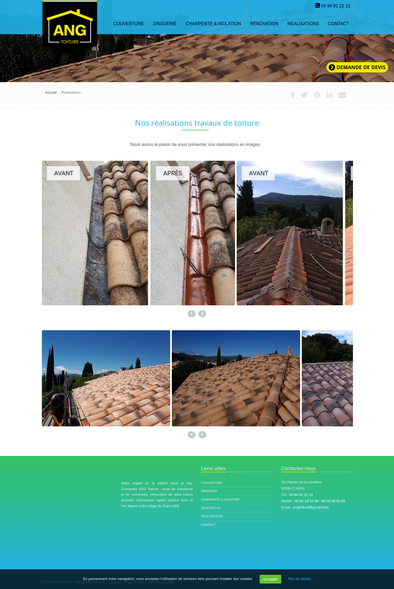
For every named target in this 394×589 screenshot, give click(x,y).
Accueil (51, 92)
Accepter (270, 579)
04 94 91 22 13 (335, 6)
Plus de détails (299, 579)
